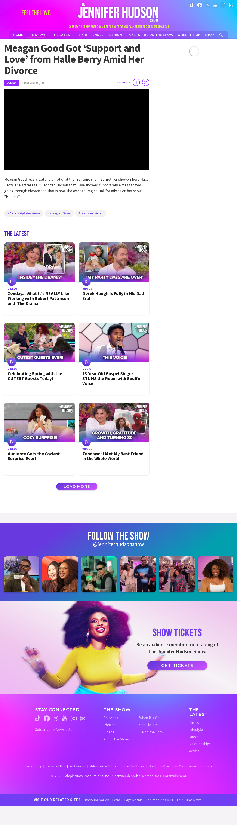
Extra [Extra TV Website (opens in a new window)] (116, 800)
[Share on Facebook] (136, 82)
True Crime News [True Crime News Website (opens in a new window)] (188, 800)
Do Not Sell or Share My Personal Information (182, 766)
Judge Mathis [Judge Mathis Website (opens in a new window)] (132, 800)
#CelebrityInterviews (24, 213)
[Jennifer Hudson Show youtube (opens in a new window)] (215, 4)
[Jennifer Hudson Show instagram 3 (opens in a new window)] (99, 574)
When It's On (149, 717)
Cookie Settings (132, 766)
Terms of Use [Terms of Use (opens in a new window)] (55, 766)
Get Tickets (177, 665)
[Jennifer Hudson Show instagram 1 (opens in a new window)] (21, 574)
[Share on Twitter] (145, 82)
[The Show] (37, 35)
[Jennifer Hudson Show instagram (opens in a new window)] (223, 4)
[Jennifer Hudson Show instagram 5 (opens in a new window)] (176, 574)
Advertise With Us (103, 766)
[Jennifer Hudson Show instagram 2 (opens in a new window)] (60, 574)
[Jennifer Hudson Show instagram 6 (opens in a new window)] (215, 574)
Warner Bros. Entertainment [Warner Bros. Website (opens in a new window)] (163, 776)
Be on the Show (151, 732)
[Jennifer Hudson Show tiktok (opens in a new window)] (192, 4)
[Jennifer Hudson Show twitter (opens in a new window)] (207, 4)
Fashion (195, 722)
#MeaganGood (59, 213)
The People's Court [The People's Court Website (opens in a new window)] (159, 800)
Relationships (200, 744)
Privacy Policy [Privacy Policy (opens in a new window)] (31, 766)
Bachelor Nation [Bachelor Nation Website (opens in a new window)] (97, 800)
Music (193, 736)
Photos (109, 724)
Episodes (111, 717)
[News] (63, 35)
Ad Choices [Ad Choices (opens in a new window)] (78, 766)
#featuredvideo (90, 213)
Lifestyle (196, 729)
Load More (77, 486)
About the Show (116, 739)
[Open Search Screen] (221, 35)
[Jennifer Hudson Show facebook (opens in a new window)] (199, 4)
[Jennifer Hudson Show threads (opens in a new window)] (82, 718)
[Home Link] (118, 12)
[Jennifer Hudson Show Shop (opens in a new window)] (209, 35)
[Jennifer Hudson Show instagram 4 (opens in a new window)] (138, 574)
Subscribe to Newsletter (54, 729)
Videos (11, 83)
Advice (194, 751)
